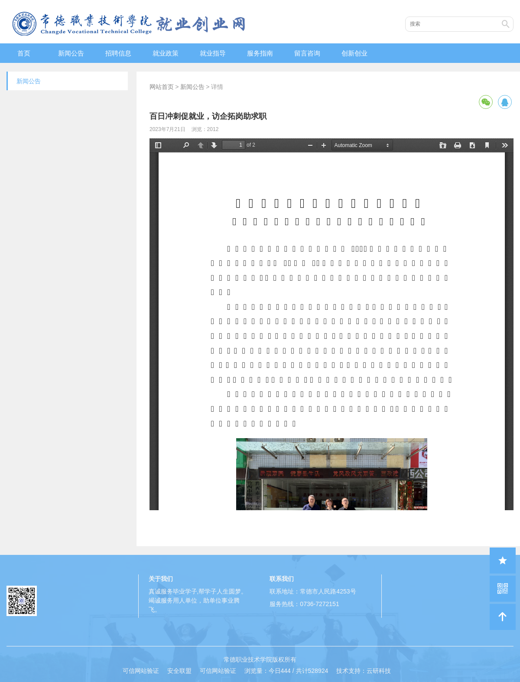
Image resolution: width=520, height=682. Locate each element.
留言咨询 (307, 53)
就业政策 (166, 53)
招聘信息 (118, 53)
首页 (23, 53)
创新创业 (354, 53)
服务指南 (260, 53)
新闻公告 (71, 53)
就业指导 (213, 53)
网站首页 (162, 86)
